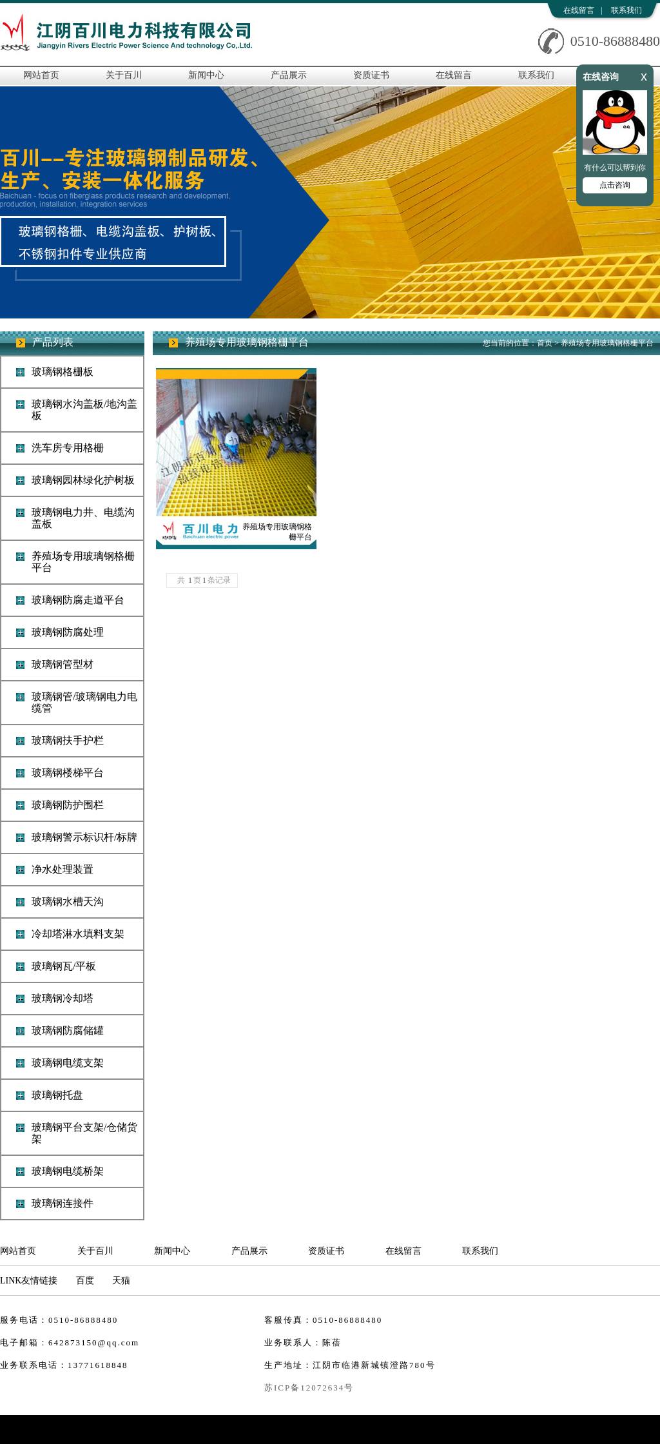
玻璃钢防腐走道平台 (78, 599)
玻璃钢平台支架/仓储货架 (84, 1133)
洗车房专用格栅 (68, 447)
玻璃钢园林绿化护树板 (83, 479)
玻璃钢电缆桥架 (68, 1171)
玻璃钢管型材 (62, 664)
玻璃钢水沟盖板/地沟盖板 (84, 409)
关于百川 (124, 75)
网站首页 (41, 75)
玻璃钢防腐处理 (68, 632)
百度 (85, 1280)
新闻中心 (206, 75)
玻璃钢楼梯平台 (68, 772)
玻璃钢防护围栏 (68, 804)
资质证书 (371, 75)
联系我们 (626, 10)
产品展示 (289, 75)
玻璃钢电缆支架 (68, 1062)
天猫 (121, 1280)
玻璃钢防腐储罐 (68, 1030)
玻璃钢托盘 (57, 1094)
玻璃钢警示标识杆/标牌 (84, 837)
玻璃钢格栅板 (62, 371)
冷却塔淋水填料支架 (78, 933)
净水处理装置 (62, 869)
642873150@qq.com (93, 1342)
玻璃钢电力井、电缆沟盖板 (83, 518)
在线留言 (578, 10)
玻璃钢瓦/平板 (64, 966)
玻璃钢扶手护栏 (68, 740)
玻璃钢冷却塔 (62, 998)
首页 (544, 342)
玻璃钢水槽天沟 (68, 901)
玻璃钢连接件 (62, 1203)
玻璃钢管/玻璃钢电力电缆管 (84, 702)
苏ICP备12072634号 (309, 1387)
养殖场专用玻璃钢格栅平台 (83, 562)
